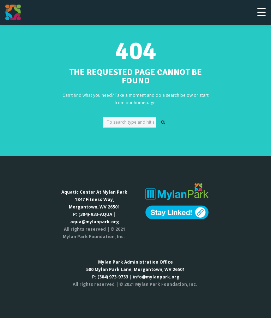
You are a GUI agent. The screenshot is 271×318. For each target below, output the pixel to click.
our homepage (141, 103)
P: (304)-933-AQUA (92, 214)
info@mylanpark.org (156, 277)
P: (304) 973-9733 (110, 277)
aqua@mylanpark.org (94, 222)
